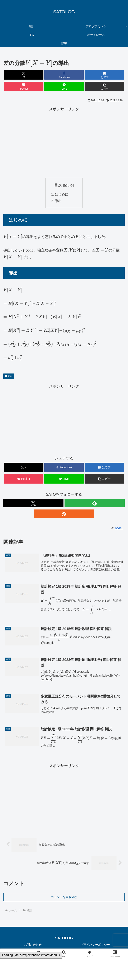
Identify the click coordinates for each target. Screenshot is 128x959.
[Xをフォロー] (33, 503)
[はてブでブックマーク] (104, 75)
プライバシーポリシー (95, 945)
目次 (58, 185)
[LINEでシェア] (64, 86)
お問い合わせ (33, 945)
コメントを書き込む (64, 897)
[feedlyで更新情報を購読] (95, 503)
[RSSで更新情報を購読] (64, 514)
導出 (58, 201)
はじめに (61, 194)
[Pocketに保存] (23, 86)
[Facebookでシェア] (64, 75)
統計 (9, 376)
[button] (104, 86)
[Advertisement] (64, 141)
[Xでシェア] (23, 75)
